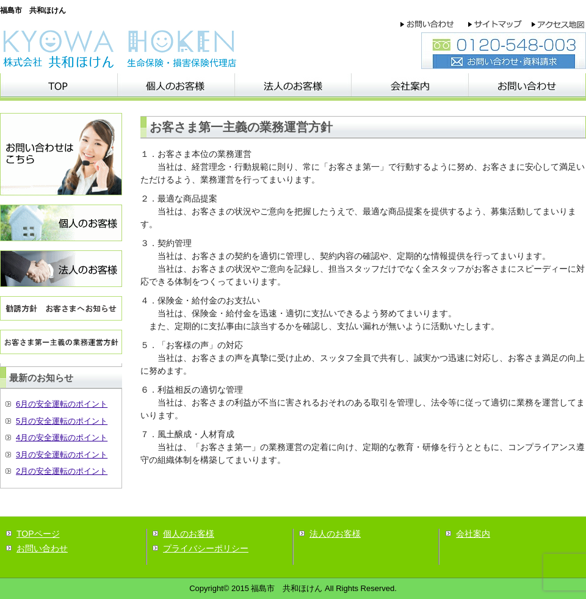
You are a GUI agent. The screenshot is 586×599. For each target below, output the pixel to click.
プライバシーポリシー (205, 548)
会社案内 (473, 534)
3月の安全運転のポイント (61, 454)
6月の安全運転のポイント (61, 403)
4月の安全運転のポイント (61, 437)
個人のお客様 (188, 534)
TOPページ (38, 534)
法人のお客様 (335, 534)
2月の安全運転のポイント (61, 471)
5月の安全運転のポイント (61, 421)
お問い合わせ (42, 548)
